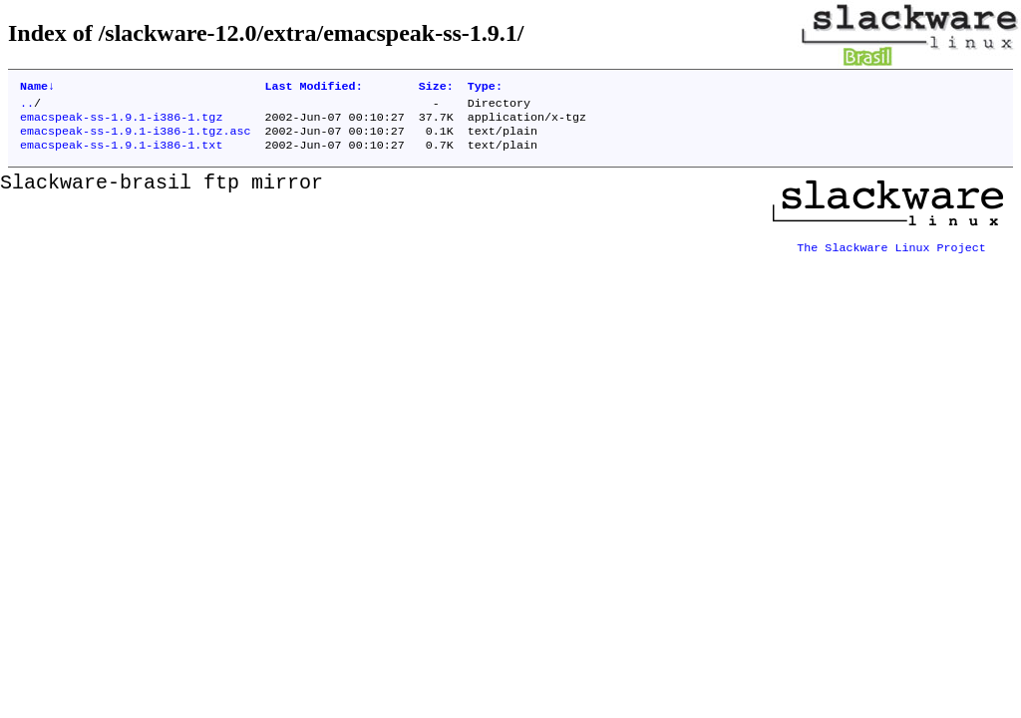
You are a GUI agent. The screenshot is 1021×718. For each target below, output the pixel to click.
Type (485, 88)
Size (436, 88)
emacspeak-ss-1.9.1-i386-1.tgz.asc (135, 139)
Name (37, 88)
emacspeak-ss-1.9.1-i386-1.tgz (121, 123)
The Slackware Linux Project (891, 250)
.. (27, 107)
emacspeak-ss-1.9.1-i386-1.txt (121, 155)
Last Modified (313, 88)
